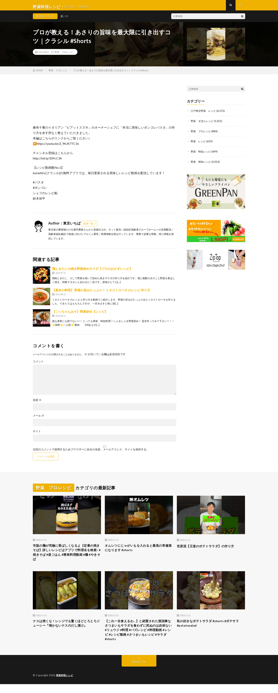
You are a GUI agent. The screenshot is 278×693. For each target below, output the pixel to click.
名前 (37, 403)
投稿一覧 (88, 226)
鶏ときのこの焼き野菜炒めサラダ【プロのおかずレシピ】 (92, 272)
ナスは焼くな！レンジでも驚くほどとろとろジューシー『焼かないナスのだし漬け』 (67, 629)
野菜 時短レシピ (201, 154)
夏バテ (64, 19)
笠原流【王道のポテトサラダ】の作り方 (209, 549)
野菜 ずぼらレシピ (203, 123)
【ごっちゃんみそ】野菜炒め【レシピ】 (80, 314)
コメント (38, 364)
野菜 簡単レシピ (201, 164)
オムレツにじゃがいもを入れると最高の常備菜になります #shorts (139, 551)
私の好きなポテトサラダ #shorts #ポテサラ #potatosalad (210, 629)
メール (38, 418)
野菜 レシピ (199, 144)
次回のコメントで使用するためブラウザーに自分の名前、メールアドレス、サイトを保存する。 (91, 452)
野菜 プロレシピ (64, 55)
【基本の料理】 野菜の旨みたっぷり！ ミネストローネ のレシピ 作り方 (101, 293)
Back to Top (139, 670)
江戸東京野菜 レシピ (204, 113)
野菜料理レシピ (65, 684)
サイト (37, 434)
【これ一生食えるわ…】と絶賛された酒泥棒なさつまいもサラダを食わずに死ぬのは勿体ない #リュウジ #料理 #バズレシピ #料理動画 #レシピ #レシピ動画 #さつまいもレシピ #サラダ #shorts (139, 637)
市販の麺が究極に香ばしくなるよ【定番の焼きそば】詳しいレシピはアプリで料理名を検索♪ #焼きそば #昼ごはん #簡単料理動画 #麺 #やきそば (67, 557)
